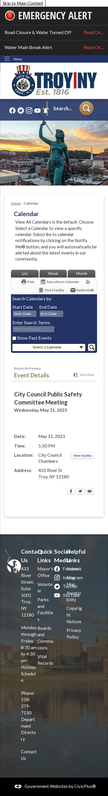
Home (16, 203)
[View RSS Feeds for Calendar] (88, 282)
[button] (86, 108)
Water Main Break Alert (54, 47)
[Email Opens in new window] (89, 492)
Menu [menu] (17, 59)
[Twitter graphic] (21, 110)
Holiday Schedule (28, 673)
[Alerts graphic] (46, 110)
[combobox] (25, 314)
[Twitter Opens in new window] (80, 492)
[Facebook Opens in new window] (71, 492)
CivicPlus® (85, 786)
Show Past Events (34, 337)
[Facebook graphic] (12, 110)
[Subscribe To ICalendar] (59, 282)
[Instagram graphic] (29, 110)
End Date (48, 307)
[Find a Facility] (51, 290)
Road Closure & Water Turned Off (54, 32)
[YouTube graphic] (37, 110)
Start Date (22, 307)
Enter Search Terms (31, 322)
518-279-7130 (26, 706)
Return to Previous (27, 368)
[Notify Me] (82, 290)
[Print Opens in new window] (27, 282)
